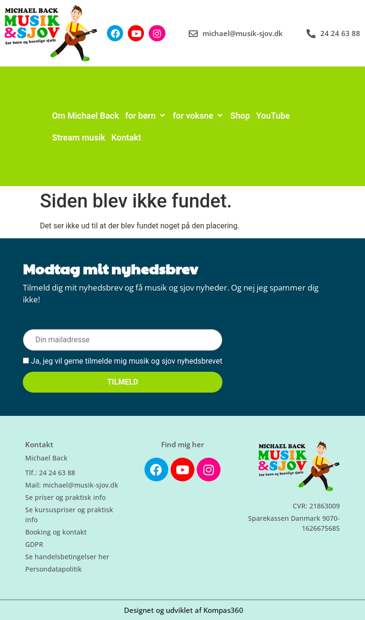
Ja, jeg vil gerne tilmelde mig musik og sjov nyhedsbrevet (122, 361)
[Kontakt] (126, 137)
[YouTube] (273, 115)
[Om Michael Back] (85, 115)
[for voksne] (198, 115)
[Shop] (240, 115)
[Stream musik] (78, 137)
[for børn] (145, 115)
